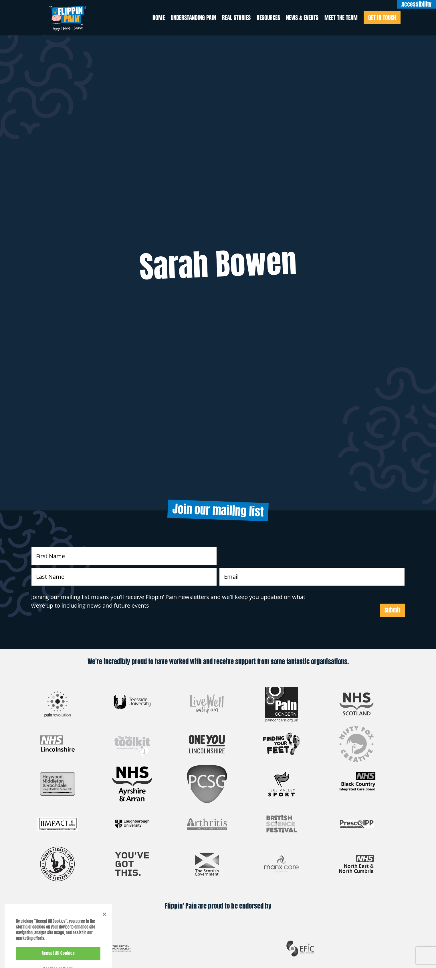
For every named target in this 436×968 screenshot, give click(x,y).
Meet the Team (341, 17)
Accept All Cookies (58, 961)
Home (158, 17)
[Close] (104, 922)
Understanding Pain (193, 17)
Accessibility (416, 4)
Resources (268, 17)
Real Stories (236, 17)
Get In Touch (382, 17)
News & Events (302, 17)
